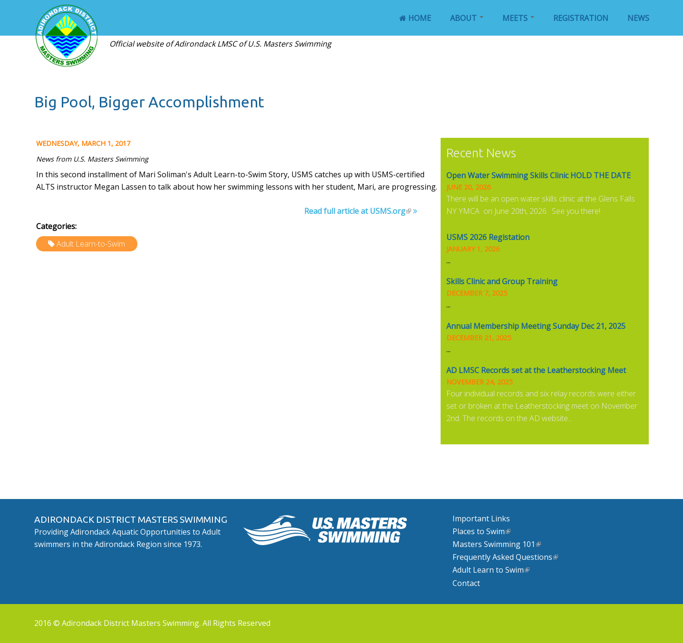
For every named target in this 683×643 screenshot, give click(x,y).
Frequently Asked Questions (505, 557)
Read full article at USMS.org (357, 211)
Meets (518, 18)
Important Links (481, 518)
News (638, 18)
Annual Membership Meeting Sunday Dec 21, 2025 (535, 326)
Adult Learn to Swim (490, 570)
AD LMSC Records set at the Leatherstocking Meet (536, 370)
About (466, 18)
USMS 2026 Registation (487, 237)
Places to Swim (481, 531)
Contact (466, 583)
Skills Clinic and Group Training (502, 281)
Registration (580, 18)
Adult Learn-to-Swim (91, 244)
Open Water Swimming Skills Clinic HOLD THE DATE (538, 175)
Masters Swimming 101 (496, 544)
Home (415, 18)
